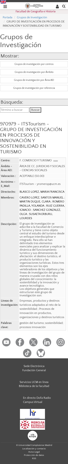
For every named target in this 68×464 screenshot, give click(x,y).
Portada (7, 17)
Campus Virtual (32, 402)
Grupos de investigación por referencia (34, 88)
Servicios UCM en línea (34, 382)
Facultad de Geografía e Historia (35, 11)
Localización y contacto (34, 448)
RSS (34, 458)
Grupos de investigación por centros (34, 64)
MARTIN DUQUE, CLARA (35, 201)
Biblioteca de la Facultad (34, 386)
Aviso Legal (34, 452)
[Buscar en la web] (63, 6)
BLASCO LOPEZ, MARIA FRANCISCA (42, 191)
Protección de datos (34, 455)
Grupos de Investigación (32, 17)
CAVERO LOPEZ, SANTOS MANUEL (42, 197)
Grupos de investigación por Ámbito (34, 72)
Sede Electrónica (34, 366)
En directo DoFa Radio (37, 397)
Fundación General (34, 370)
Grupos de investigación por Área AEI (34, 80)
